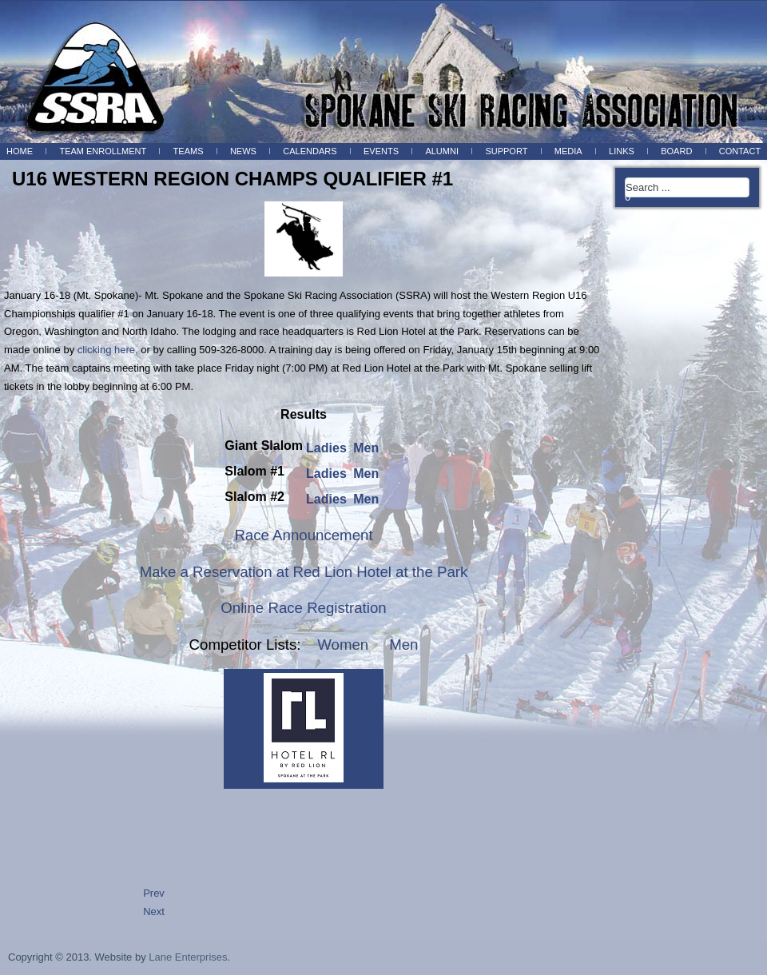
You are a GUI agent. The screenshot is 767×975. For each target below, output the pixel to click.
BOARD (676, 151)
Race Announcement (303, 535)
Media (568, 151)
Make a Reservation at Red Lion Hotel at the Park (304, 571)
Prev (154, 893)
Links (621, 151)
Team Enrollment (102, 151)
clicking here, (107, 350)
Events (381, 151)
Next (154, 911)
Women (342, 644)
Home (19, 151)
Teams (188, 151)
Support (506, 151)
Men (366, 448)
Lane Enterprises (188, 957)
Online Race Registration (303, 607)
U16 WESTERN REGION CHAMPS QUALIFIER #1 (232, 178)
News (243, 151)
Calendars (309, 151)
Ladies (328, 448)
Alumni (442, 151)
